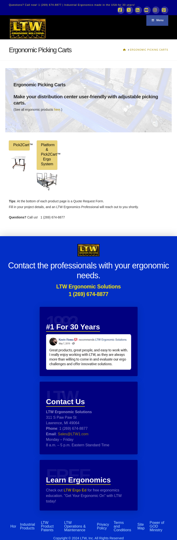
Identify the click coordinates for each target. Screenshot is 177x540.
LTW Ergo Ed (75, 490)
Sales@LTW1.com (72, 434)
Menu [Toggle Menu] (157, 20)
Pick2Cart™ (21, 145)
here (57, 109)
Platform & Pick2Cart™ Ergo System (49, 154)
